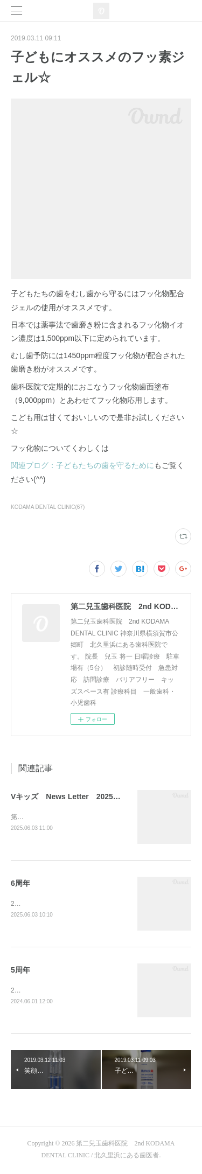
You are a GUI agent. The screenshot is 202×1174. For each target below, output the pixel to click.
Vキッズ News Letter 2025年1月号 (75, 796)
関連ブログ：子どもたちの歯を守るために (82, 465)
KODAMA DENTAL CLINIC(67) (48, 507)
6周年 (20, 883)
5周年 (20, 971)
